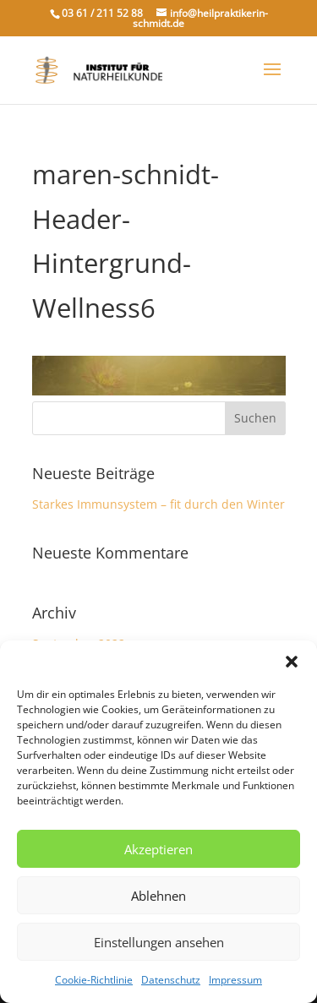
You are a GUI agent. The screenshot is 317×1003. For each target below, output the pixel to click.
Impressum (235, 980)
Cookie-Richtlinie (94, 980)
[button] (291, 661)
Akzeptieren (158, 849)
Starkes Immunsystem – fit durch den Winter (158, 504)
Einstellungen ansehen (159, 942)
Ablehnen (158, 895)
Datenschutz (170, 980)
